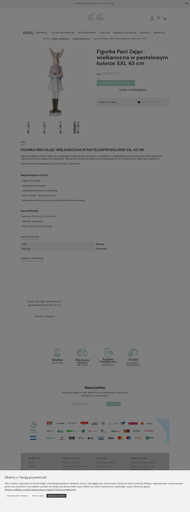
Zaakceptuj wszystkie (56, 496)
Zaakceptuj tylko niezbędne (17, 496)
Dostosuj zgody (38, 496)
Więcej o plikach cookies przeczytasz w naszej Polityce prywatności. (40, 489)
